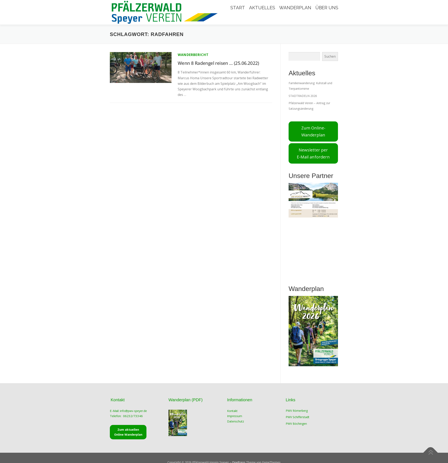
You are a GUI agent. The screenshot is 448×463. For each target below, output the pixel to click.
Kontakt (232, 411)
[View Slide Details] (313, 200)
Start (237, 7)
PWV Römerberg (297, 411)
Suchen (330, 56)
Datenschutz (235, 421)
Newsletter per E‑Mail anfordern (313, 153)
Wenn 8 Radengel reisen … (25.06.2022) (219, 63)
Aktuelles (262, 7)
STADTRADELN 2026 (303, 96)
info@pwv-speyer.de (134, 411)
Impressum (234, 416)
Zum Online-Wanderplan (313, 131)
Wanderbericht (193, 54)
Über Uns (326, 7)
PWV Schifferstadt (297, 417)
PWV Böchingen (296, 424)
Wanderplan (295, 7)
